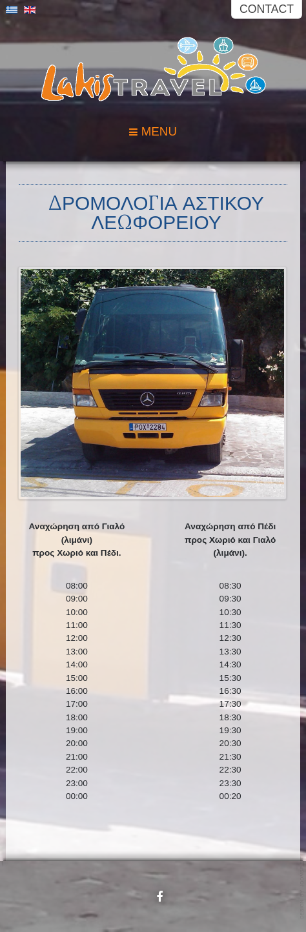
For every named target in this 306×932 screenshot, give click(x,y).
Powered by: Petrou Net (302, 887)
